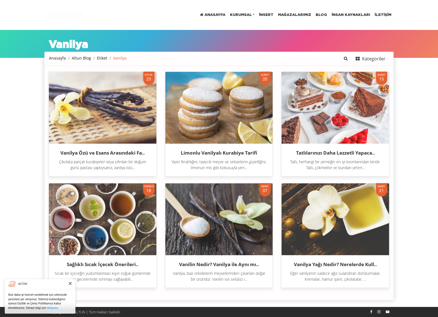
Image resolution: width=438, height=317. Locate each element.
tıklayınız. (53, 308)
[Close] (70, 283)
